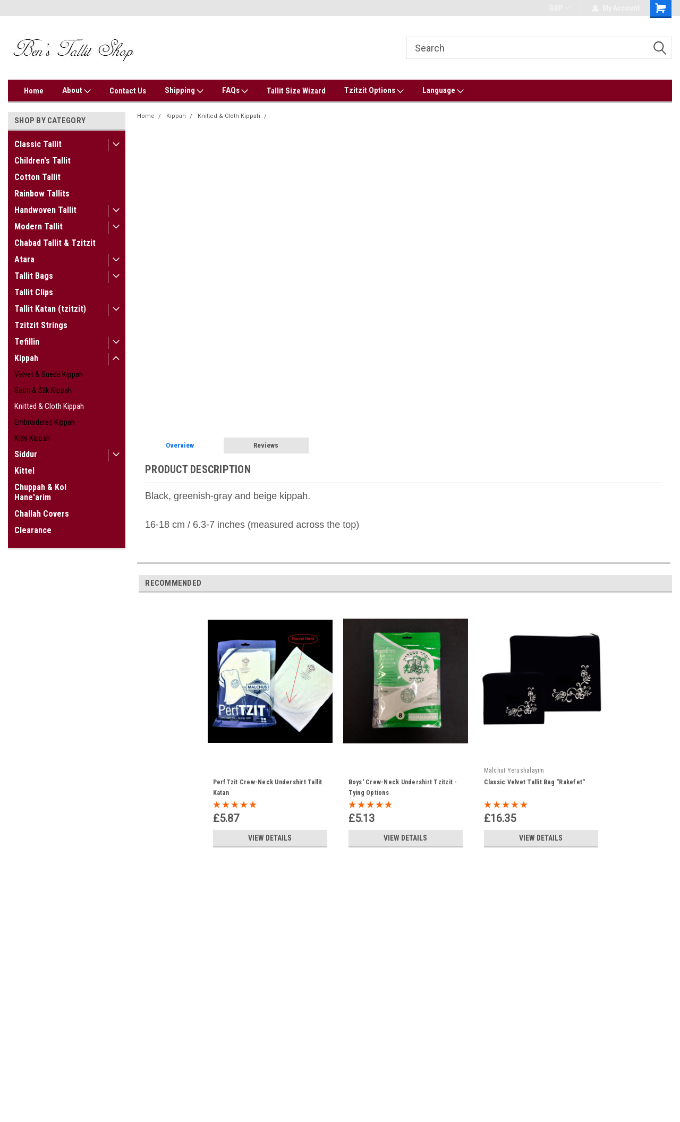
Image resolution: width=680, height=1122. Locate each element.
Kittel (24, 471)
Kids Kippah (32, 438)
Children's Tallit (42, 161)
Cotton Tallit (37, 177)
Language (443, 90)
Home (34, 91)
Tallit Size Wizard (296, 91)
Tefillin (26, 342)
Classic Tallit (38, 144)
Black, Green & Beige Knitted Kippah (323, 116)
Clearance (33, 530)
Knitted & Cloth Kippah (49, 406)
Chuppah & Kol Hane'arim (40, 492)
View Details (270, 838)
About (76, 90)
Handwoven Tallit (45, 210)
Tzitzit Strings (40, 325)
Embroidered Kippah (44, 422)
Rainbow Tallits (42, 194)
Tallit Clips (33, 292)
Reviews (265, 445)
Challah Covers (41, 514)
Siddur (25, 454)
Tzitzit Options (374, 90)
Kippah (26, 358)
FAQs (235, 90)
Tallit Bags (33, 276)
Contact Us (127, 91)
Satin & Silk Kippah (43, 390)
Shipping (184, 90)
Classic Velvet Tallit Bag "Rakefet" (534, 782)
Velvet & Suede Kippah (48, 374)
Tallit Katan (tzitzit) (50, 309)
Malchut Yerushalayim (514, 770)
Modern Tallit (38, 226)
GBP (559, 8)
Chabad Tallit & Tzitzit (55, 243)
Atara (24, 259)
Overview (180, 445)
